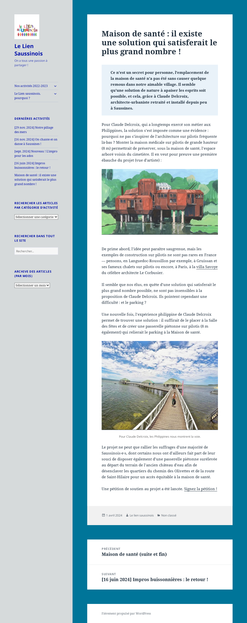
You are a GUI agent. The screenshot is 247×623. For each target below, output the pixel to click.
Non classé (168, 515)
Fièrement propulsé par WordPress (126, 613)
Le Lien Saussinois (28, 49)
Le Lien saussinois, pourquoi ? (27, 95)
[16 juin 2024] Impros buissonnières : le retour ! (32, 165)
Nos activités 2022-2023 (31, 86)
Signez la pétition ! (200, 488)
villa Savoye (207, 266)
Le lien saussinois (142, 515)
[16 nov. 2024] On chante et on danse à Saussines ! (35, 141)
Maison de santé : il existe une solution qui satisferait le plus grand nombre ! (35, 179)
